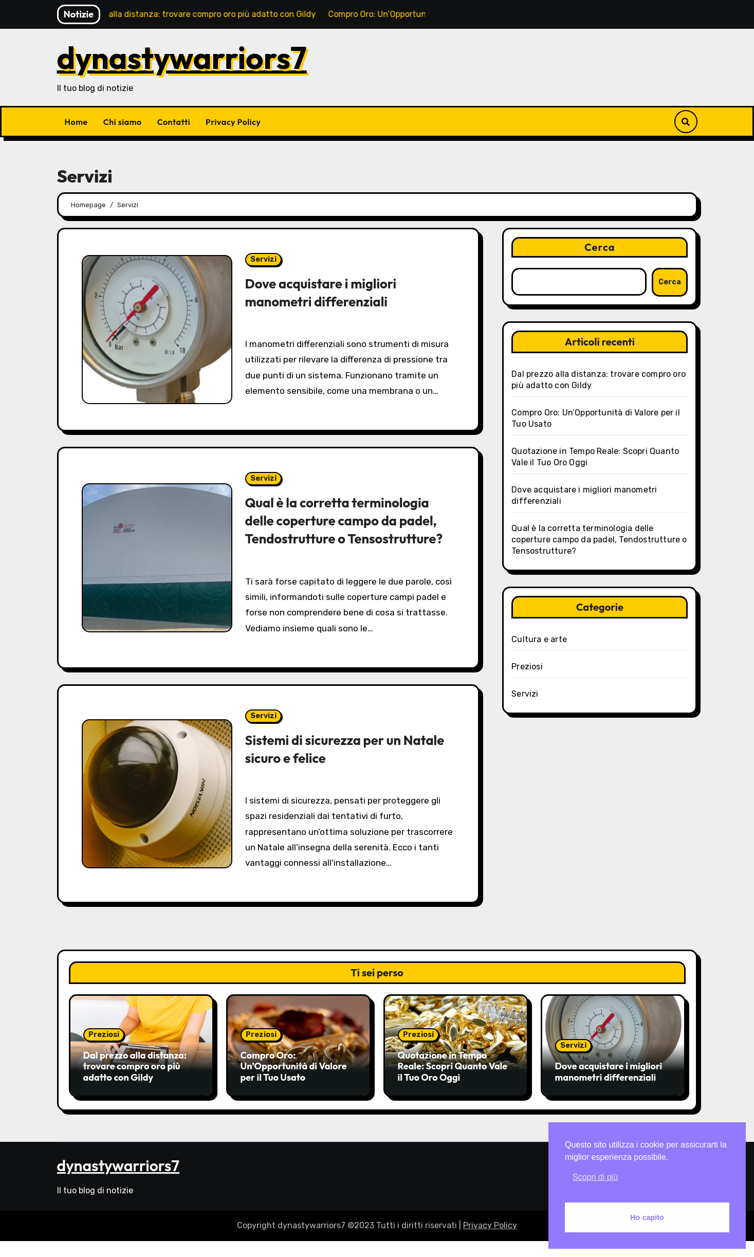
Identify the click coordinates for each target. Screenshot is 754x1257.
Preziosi (527, 666)
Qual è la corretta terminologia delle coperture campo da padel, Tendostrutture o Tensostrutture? (347, 529)
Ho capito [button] (647, 1217)
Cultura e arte (539, 639)
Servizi (263, 259)
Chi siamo (122, 122)
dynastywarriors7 (182, 57)
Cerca (599, 247)
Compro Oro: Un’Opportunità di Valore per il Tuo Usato (294, 1084)
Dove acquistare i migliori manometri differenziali (325, 292)
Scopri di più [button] (595, 1177)
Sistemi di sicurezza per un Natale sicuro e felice (328, 767)
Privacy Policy (233, 122)
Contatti (173, 122)
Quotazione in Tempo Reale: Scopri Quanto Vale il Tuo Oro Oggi (453, 1084)
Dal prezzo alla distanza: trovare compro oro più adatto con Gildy (135, 1084)
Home (76, 122)
